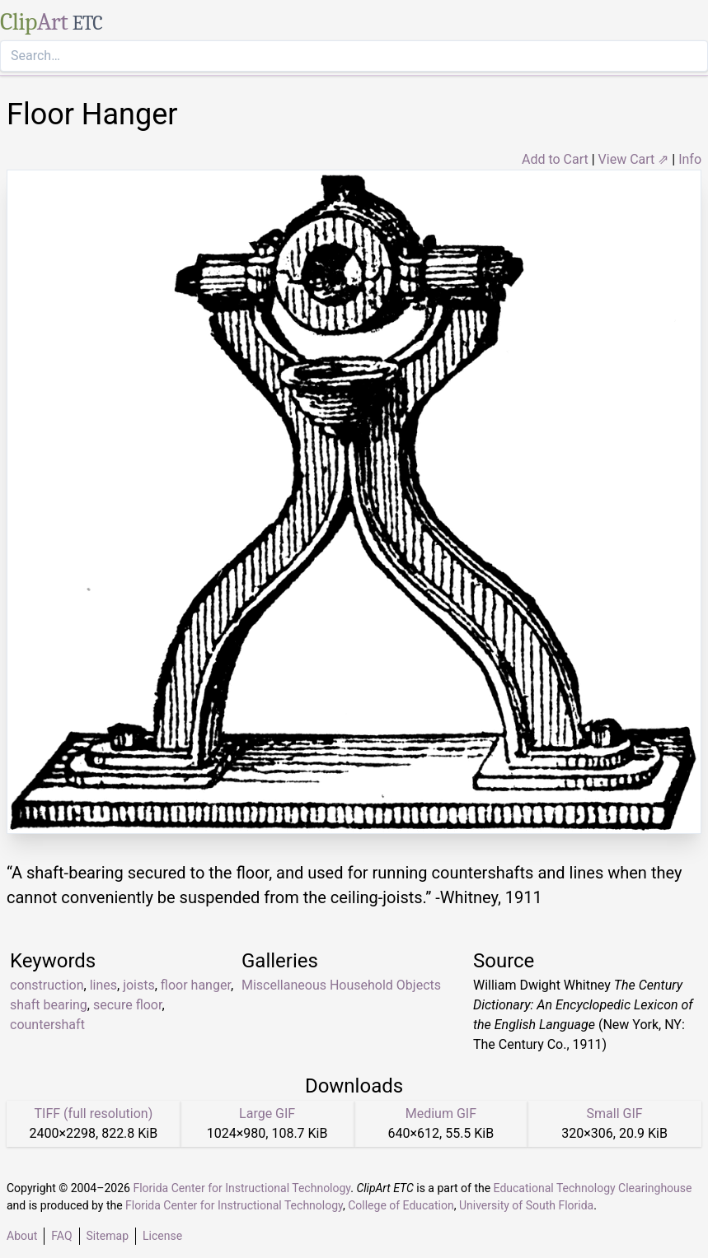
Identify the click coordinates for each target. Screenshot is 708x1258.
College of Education (401, 1205)
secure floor (127, 1005)
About (22, 1235)
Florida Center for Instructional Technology (241, 1188)
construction (47, 985)
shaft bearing (48, 1005)
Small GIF (615, 1113)
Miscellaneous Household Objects (341, 985)
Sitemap (108, 1235)
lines (103, 985)
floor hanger (196, 985)
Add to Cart (555, 159)
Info (689, 159)
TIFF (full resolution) (94, 1113)
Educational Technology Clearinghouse (593, 1188)
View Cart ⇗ (633, 159)
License (162, 1235)
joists (139, 985)
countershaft (47, 1024)
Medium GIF (441, 1113)
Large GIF (267, 1113)
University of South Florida (526, 1205)
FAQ (61, 1235)
